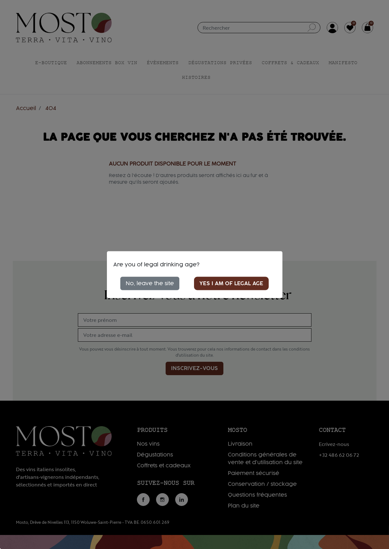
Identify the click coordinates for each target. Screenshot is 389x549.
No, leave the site (150, 283)
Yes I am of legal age (231, 283)
